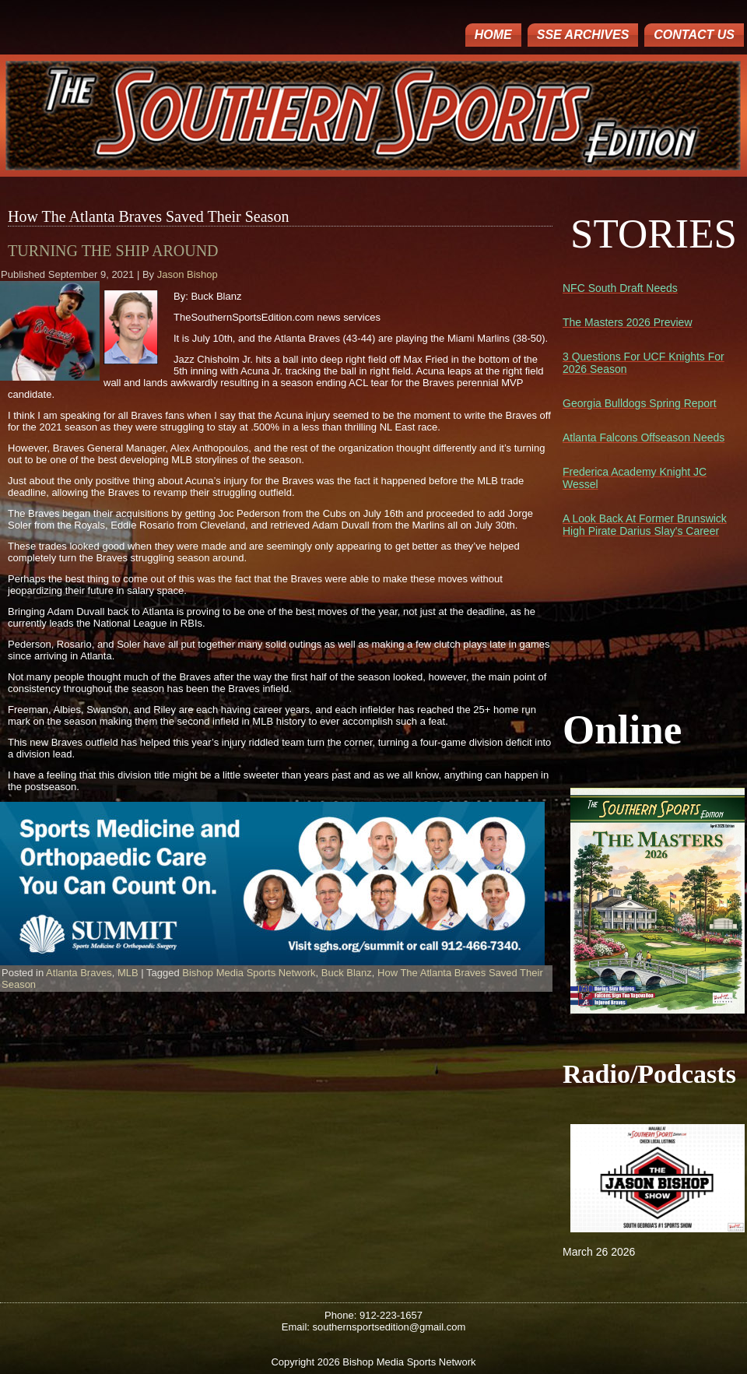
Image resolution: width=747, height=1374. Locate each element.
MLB (128, 973)
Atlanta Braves (79, 973)
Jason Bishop (187, 274)
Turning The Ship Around (113, 250)
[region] (272, 883)
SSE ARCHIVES (583, 34)
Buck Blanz (346, 973)
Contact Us (694, 34)
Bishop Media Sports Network (248, 973)
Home (493, 34)
